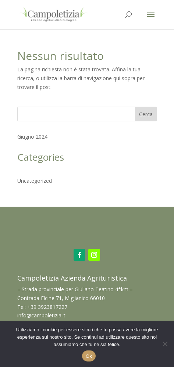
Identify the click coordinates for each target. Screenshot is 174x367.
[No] (164, 344)
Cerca (146, 114)
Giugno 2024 (32, 136)
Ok (89, 356)
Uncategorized (34, 180)
